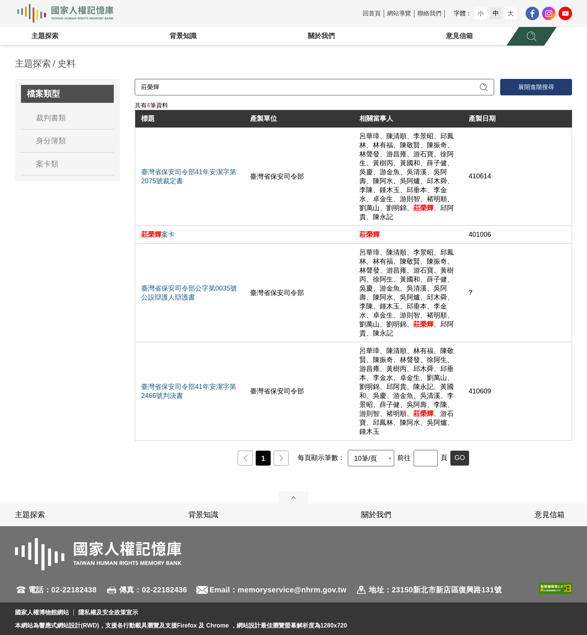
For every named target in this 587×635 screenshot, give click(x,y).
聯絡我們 (429, 13)
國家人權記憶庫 (69, 13)
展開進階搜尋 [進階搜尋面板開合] (536, 87)
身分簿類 (51, 140)
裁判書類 (51, 118)
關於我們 (321, 36)
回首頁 (372, 13)
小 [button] (481, 13)
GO (459, 457)
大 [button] (511, 13)
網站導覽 (399, 13)
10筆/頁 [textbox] (365, 458)
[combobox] (371, 458)
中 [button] (496, 13)
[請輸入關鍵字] (314, 87)
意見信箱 (459, 36)
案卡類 (47, 164)
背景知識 (183, 36)
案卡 (158, 234)
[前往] (426, 458)
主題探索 (44, 36)
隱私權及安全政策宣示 (108, 612)
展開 (293, 497)
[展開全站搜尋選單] (532, 36)
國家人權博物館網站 (42, 612)
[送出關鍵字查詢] (483, 87)
